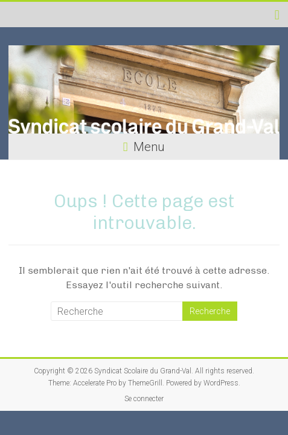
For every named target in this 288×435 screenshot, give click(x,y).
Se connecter (144, 399)
